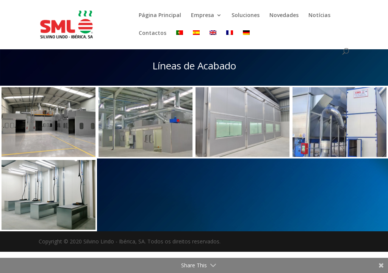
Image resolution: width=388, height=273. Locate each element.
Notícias (319, 16)
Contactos (152, 33)
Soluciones (246, 16)
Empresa (202, 16)
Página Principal (160, 16)
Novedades (284, 16)
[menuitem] (179, 39)
